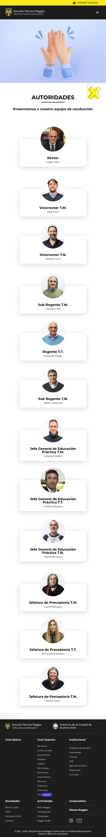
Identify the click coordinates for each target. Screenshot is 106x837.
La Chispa (74, 774)
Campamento (44, 812)
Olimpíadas (42, 816)
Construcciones (44, 750)
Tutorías (73, 757)
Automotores (43, 755)
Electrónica (42, 772)
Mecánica (42, 781)
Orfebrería (42, 786)
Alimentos (42, 746)
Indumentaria (44, 777)
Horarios (9, 820)
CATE (7, 812)
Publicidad (42, 790)
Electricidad (43, 768)
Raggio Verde (43, 820)
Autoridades (75, 752)
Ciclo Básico (13, 739)
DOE (71, 761)
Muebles (41, 759)
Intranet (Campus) (87, 3)
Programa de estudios (80, 748)
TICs (44, 795)
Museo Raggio (78, 809)
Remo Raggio (44, 807)
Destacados (75, 770)
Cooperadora (77, 801)
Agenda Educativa (78, 765)
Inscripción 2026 (13, 816)
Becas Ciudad (11, 807)
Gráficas (41, 764)
